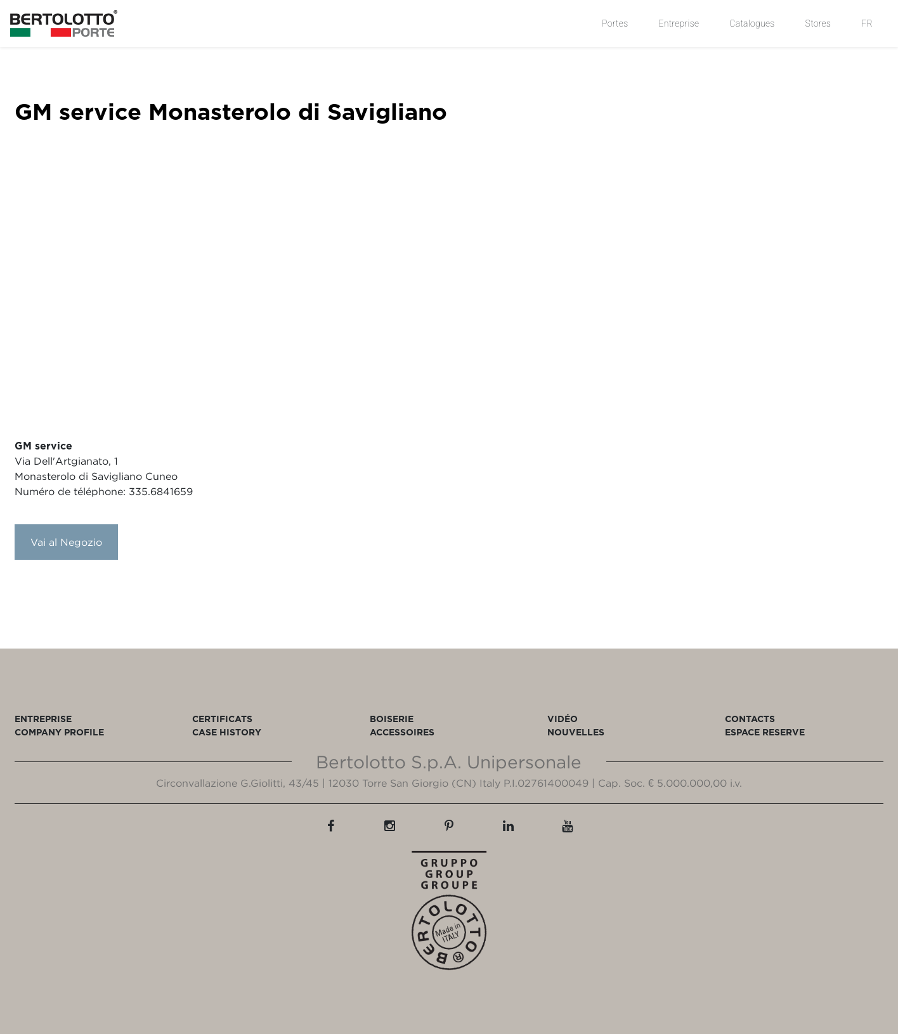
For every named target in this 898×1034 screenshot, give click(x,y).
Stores (818, 23)
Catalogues (751, 23)
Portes (615, 23)
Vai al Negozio (66, 542)
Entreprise (678, 23)
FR (867, 23)
